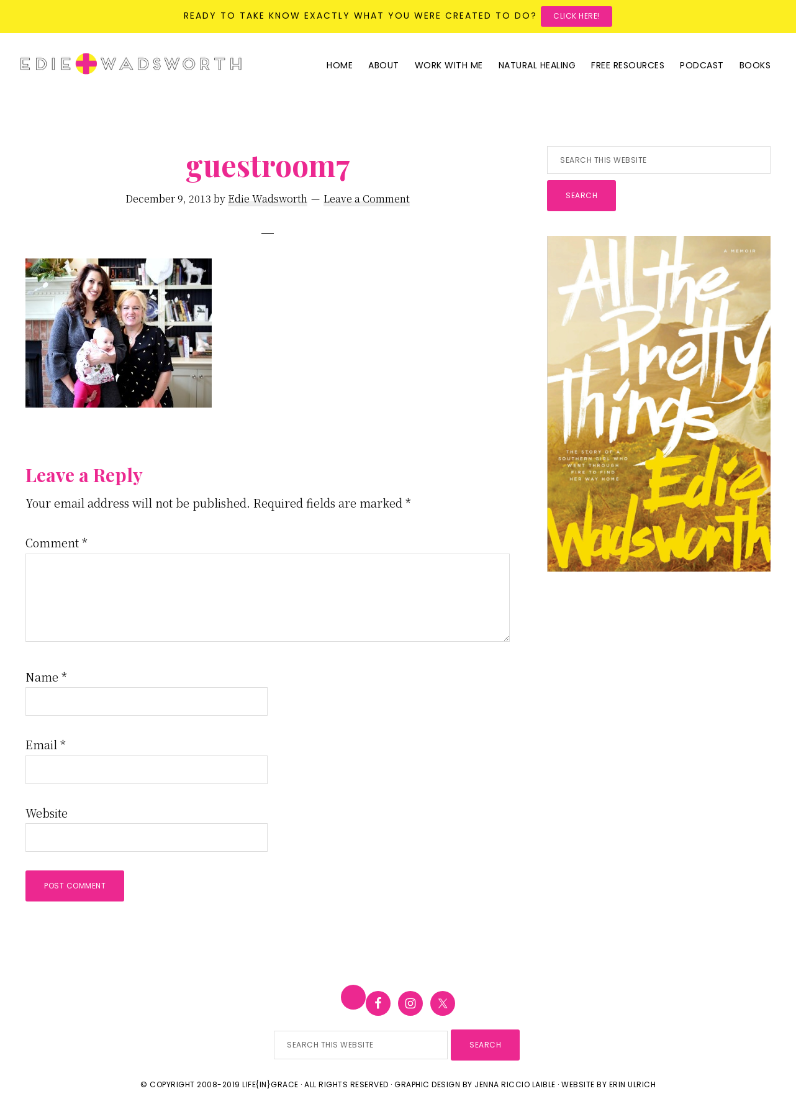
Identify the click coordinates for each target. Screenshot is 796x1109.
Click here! (576, 16)
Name (46, 677)
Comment (56, 542)
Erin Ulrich (632, 1084)
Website (46, 813)
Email (45, 744)
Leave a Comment (366, 198)
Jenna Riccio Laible (515, 1084)
